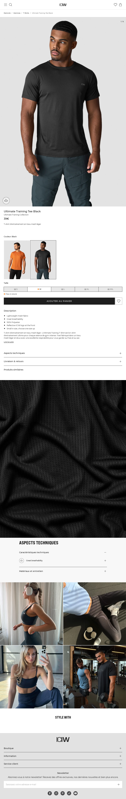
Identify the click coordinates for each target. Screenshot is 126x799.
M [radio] (40, 289)
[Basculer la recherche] (10, 4)
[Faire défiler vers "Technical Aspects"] (63, 353)
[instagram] (56, 793)
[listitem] (17, 259)
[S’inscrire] (118, 784)
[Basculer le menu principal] (5, 4)
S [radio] (15, 289)
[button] (63, 361)
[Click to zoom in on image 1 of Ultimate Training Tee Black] (63, 111)
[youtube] (75, 793)
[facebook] (50, 793)
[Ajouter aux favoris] (118, 301)
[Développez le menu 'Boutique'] (63, 748)
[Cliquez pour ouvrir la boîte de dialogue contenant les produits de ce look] (31, 613)
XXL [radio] (110, 289)
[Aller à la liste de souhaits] (115, 4)
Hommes (16, 13)
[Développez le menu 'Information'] (63, 756)
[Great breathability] (6, 200)
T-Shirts (26, 13)
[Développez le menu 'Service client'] (63, 764)
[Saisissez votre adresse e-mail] (59, 784)
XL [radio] (86, 289)
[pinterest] (63, 793)
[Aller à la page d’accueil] (63, 5)
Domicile (7, 13)
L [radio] (63, 289)
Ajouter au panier (59, 301)
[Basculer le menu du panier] (120, 4)
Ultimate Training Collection (16, 215)
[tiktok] (69, 793)
